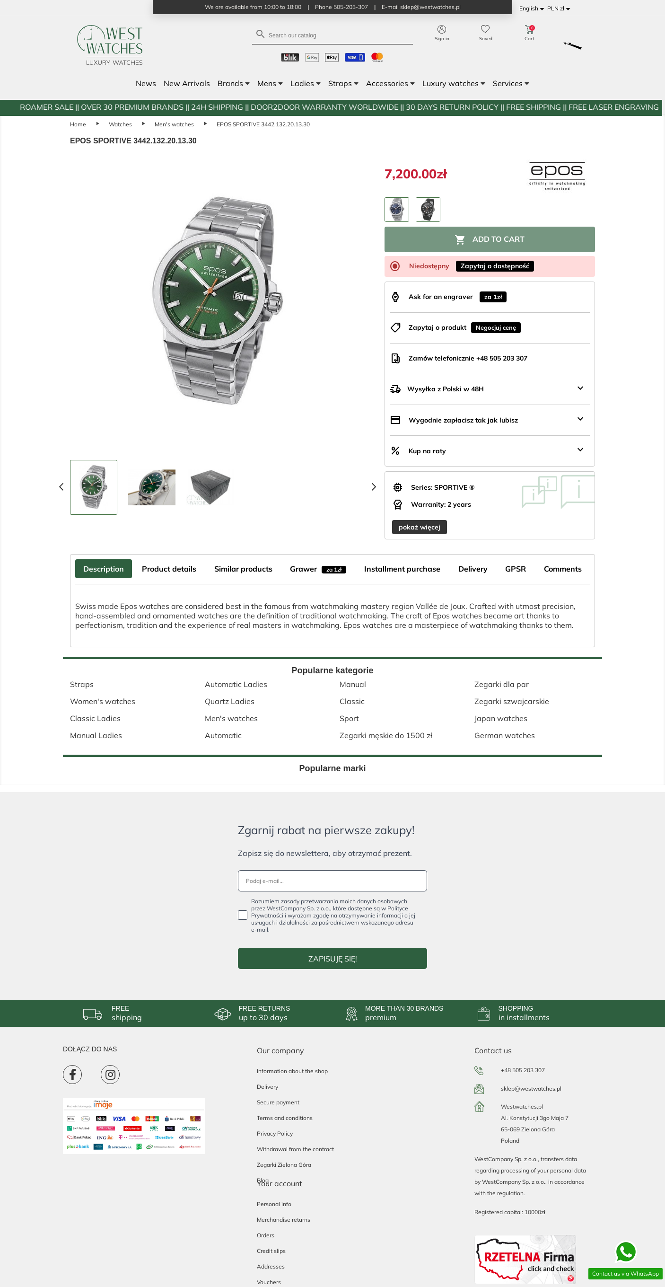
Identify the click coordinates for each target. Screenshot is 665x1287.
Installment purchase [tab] (402, 568)
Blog (263, 1180)
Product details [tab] (169, 568)
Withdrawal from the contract (295, 1149)
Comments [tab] (563, 568)
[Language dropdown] (533, 9)
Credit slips (271, 1250)
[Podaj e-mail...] (332, 880)
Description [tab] (103, 568)
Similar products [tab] (243, 568)
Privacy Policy (275, 1133)
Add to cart (490, 240)
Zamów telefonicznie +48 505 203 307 (468, 358)
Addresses (271, 1266)
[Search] (332, 34)
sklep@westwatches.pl (531, 1088)
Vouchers (269, 1282)
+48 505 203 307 (523, 1070)
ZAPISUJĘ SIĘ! (332, 958)
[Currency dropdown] (560, 9)
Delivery (267, 1086)
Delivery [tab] (473, 568)
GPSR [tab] (515, 568)
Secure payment (278, 1102)
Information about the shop (292, 1071)
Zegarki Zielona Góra (284, 1164)
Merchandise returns (283, 1219)
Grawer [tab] (318, 568)
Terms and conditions (285, 1117)
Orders (265, 1235)
